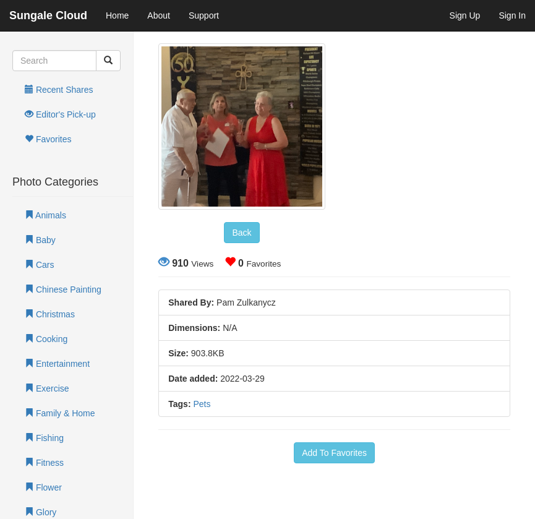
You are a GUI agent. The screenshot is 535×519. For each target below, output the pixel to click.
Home (117, 15)
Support (204, 15)
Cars (39, 265)
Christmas (50, 314)
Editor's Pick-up (60, 114)
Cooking (46, 339)
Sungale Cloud (48, 15)
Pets (201, 404)
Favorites (48, 139)
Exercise (47, 388)
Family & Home (60, 413)
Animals (45, 215)
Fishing (44, 438)
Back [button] (241, 233)
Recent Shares (59, 90)
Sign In (512, 15)
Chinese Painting (63, 289)
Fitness (44, 463)
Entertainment (57, 364)
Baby (40, 240)
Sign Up (465, 15)
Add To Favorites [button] (334, 453)
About (158, 15)
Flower (43, 487)
